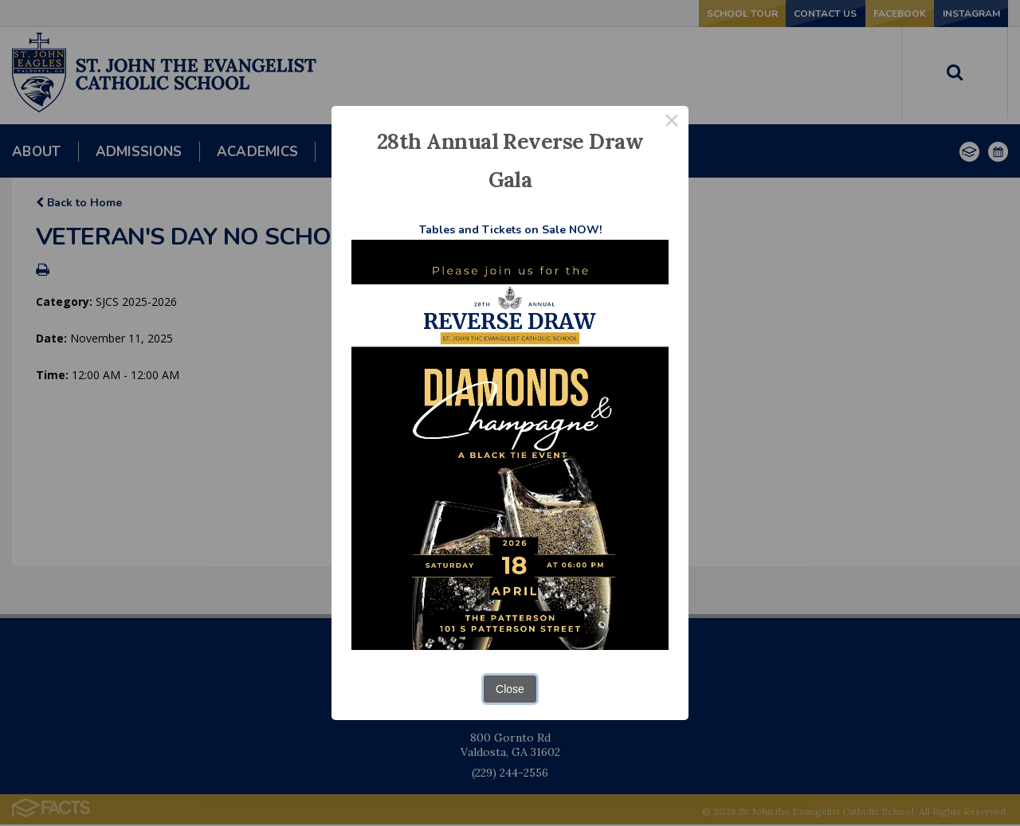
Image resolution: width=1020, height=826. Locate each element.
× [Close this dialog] (671, 122)
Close (510, 689)
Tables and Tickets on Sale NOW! (510, 229)
